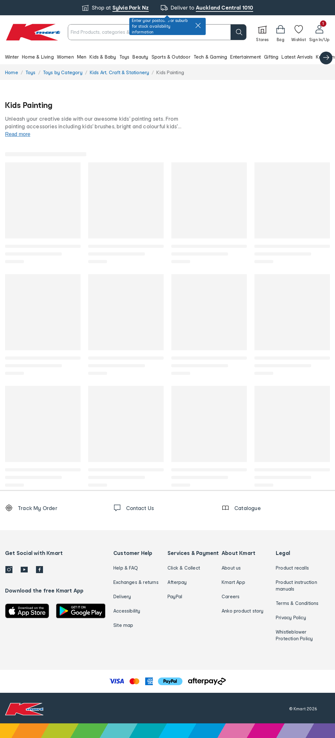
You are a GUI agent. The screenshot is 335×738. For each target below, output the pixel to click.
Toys (124, 57)
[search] (238, 32)
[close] (198, 25)
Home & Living (38, 57)
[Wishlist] (298, 32)
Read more (17, 134)
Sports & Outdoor (171, 57)
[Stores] (262, 32)
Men (82, 57)
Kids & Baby (102, 57)
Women (65, 57)
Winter (12, 57)
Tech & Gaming (210, 57)
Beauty (140, 57)
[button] (280, 32)
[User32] (319, 32)
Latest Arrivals (297, 57)
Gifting (271, 57)
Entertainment (245, 57)
